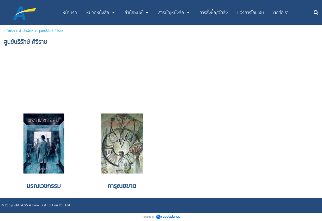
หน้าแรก (9, 30)
